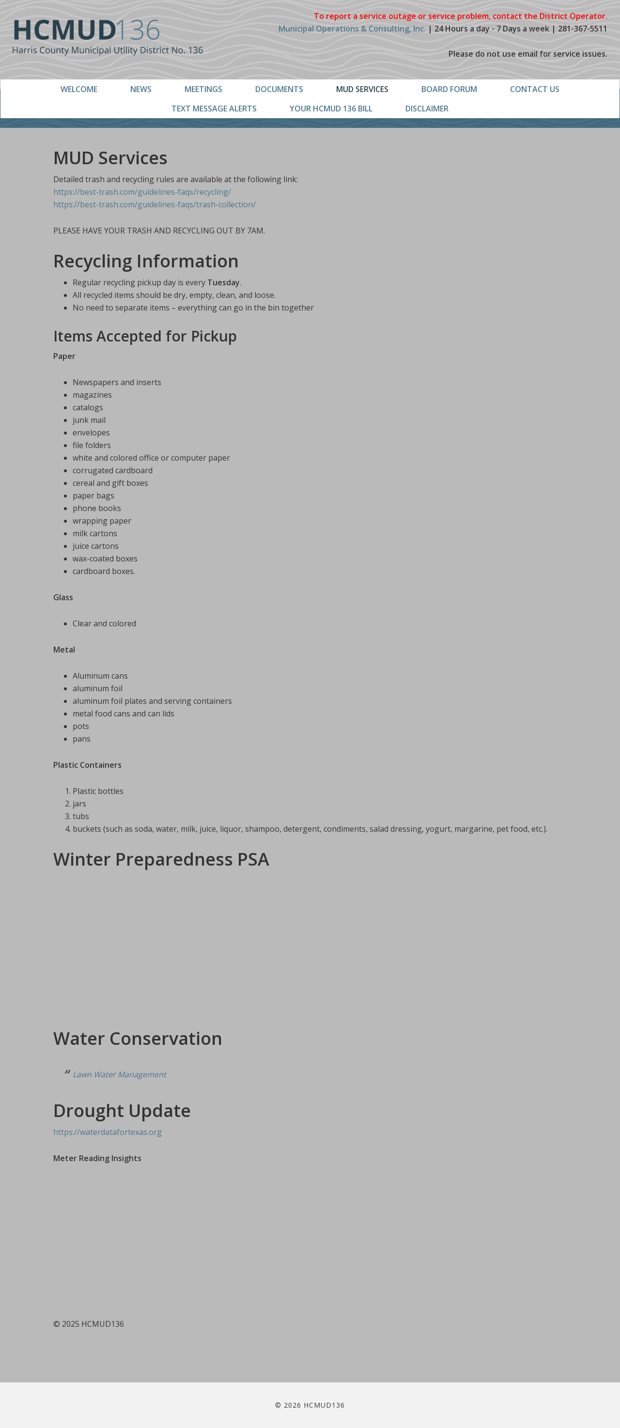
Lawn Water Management (119, 1074)
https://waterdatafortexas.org (107, 1132)
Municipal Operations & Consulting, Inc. (352, 28)
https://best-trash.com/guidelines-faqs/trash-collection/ (154, 204)
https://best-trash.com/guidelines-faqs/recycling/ (142, 191)
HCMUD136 (108, 37)
